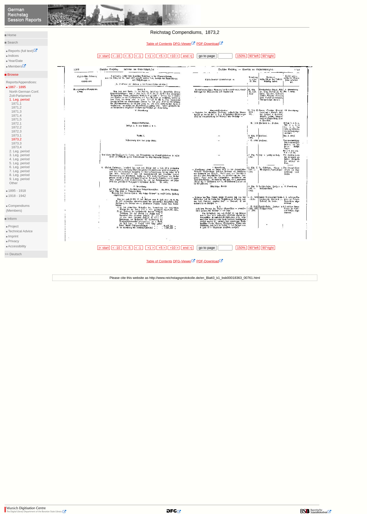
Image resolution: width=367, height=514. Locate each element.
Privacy (13, 241)
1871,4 (16, 115)
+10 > (173, 56)
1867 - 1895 (16, 87)
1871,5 (16, 119)
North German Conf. (24, 91)
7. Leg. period (19, 171)
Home (11, 35)
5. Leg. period (19, 163)
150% (241, 56)
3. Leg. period (19, 155)
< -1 (138, 56)
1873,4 (16, 147)
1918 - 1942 (16, 196)
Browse (12, 74)
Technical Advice (20, 231)
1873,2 (16, 139)
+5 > (161, 56)
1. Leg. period (19, 99)
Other (13, 183)
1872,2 (16, 127)
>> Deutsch (13, 254)
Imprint (12, 236)
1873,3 (16, 143)
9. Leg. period (19, 179)
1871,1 (16, 103)
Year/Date (15, 61)
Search (12, 42)
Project (13, 226)
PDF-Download (209, 44)
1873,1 (16, 135)
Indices (13, 56)
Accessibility (16, 246)
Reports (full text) (22, 51)
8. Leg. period (19, 175)
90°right (267, 56)
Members (17, 66)
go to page (207, 56)
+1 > (150, 56)
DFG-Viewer (184, 44)
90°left (253, 56)
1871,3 (16, 111)
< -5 (128, 56)
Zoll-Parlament (20, 96)
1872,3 (16, 131)
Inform (11, 219)
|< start (104, 56)
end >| (187, 56)
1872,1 (16, 123)
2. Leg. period (19, 151)
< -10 (117, 56)
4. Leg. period (19, 159)
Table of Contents (159, 44)
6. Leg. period (19, 167)
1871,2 (16, 107)
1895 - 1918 (16, 191)
